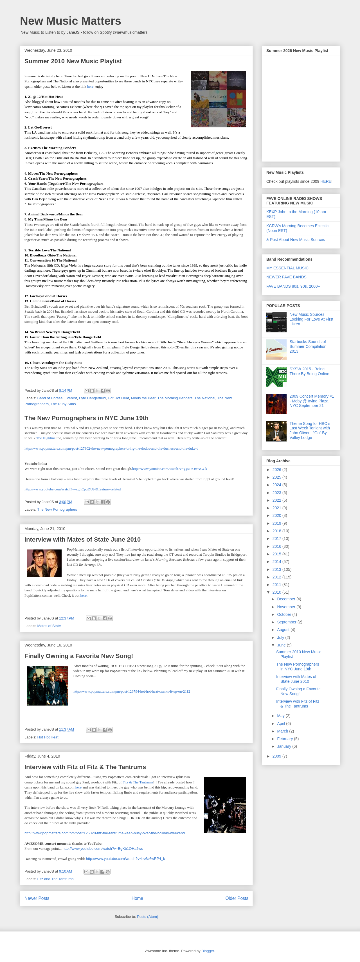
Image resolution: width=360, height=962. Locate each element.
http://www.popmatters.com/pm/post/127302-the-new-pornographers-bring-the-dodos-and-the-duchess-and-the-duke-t (111, 448)
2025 (277, 477)
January (284, 746)
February (285, 738)
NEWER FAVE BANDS (286, 277)
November (286, 607)
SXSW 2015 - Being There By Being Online (309, 371)
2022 (277, 500)
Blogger (207, 951)
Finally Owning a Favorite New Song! (78, 655)
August (283, 629)
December (286, 599)
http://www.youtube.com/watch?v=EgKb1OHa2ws (102, 848)
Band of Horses (50, 398)
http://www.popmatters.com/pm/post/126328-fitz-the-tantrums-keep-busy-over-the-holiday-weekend (104, 833)
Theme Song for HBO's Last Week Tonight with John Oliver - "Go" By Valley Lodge (310, 430)
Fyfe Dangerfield (92, 398)
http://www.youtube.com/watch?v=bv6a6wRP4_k (125, 859)
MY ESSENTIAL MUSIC (287, 268)
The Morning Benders (174, 398)
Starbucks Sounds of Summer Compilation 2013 (308, 346)
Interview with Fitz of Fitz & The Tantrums (85, 766)
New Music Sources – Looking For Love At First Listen (312, 319)
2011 (277, 584)
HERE (325, 181)
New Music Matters (70, 21)
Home (137, 898)
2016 (277, 546)
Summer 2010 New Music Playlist (73, 61)
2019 (277, 523)
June (282, 645)
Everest (70, 398)
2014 (277, 561)
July (281, 637)
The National (204, 398)
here (90, 86)
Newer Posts (36, 898)
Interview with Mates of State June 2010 (82, 539)
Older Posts (237, 898)
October (284, 614)
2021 (277, 508)
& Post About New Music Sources (295, 239)
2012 (277, 577)
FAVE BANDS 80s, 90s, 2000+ (293, 286)
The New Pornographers (57, 509)
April (281, 723)
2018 (277, 531)
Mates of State (49, 626)
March (283, 731)
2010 (277, 592)
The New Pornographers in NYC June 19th (86, 418)
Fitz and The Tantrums (55, 879)
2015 (277, 554)
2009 (277, 756)
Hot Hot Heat (118, 398)
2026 (277, 469)
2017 (277, 538)
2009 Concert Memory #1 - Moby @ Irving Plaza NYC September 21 (312, 401)
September (287, 622)
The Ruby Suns (63, 404)
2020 (277, 515)
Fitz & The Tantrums (138, 782)
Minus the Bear (143, 398)
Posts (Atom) (147, 916)
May (281, 715)
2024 (277, 485)
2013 (277, 569)
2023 (277, 492)
